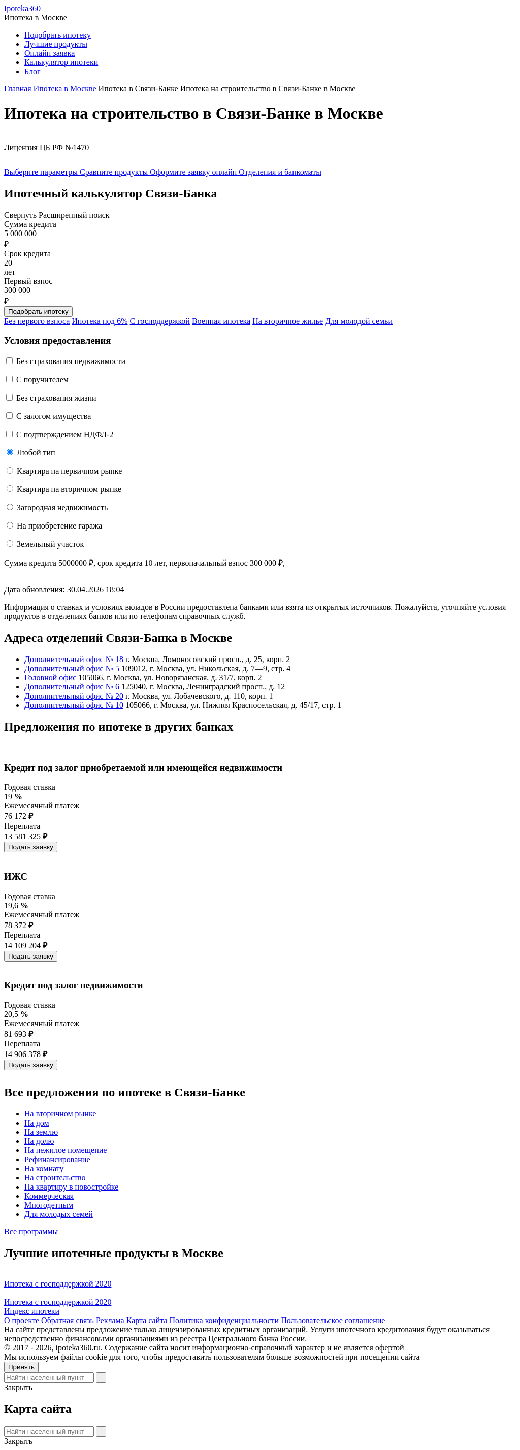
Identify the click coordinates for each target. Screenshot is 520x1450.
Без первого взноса (37, 321)
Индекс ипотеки (31, 1311)
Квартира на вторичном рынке (69, 489)
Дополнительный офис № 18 (73, 659)
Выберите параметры (42, 172)
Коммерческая (49, 1196)
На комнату (43, 1168)
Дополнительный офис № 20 (73, 695)
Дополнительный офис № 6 (71, 686)
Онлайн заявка (49, 53)
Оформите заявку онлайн (194, 172)
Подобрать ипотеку (57, 34)
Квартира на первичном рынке (69, 471)
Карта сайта (147, 1320)
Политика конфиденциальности (224, 1320)
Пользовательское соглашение (333, 1320)
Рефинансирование (57, 1159)
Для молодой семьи (359, 321)
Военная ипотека (221, 321)
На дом (36, 1122)
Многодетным (48, 1205)
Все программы (31, 1231)
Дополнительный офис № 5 (71, 668)
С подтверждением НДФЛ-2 (64, 434)
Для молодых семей (58, 1214)
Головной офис (50, 677)
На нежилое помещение (65, 1150)
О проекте (21, 1320)
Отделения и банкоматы (280, 172)
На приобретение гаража (59, 525)
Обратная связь (67, 1320)
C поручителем (42, 379)
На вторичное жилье (287, 321)
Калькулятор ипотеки (61, 62)
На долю (39, 1141)
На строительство (54, 1177)
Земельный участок (50, 544)
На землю (41, 1132)
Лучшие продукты (55, 44)
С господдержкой (160, 321)
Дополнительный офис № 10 (73, 705)
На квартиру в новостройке (71, 1186)
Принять (21, 1367)
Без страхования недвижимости (70, 361)
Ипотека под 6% (99, 321)
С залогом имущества (53, 416)
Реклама (110, 1320)
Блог (32, 71)
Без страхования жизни (56, 397)
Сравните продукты (115, 172)
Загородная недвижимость (62, 507)
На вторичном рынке (60, 1113)
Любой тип (36, 452)
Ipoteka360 (22, 8)
